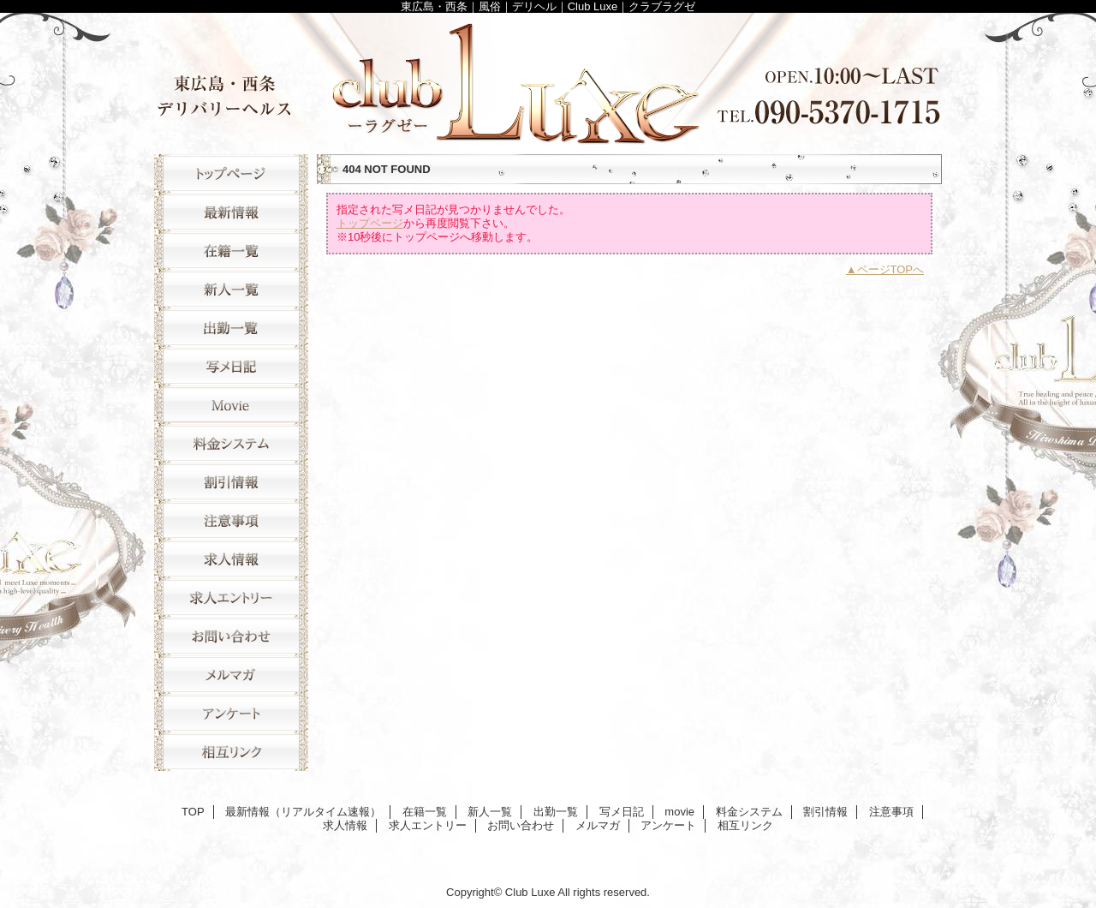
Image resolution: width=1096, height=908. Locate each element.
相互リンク (231, 751)
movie (231, 404)
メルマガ (231, 674)
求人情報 (231, 559)
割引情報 (231, 482)
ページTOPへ (891, 269)
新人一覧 (231, 289)
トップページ (370, 223)
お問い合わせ (231, 636)
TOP (231, 173)
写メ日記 (231, 366)
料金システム (231, 443)
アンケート (231, 713)
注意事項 (231, 520)
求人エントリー (231, 597)
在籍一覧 (231, 250)
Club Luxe (548, 79)
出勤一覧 (231, 327)
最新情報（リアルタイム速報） (231, 212)
